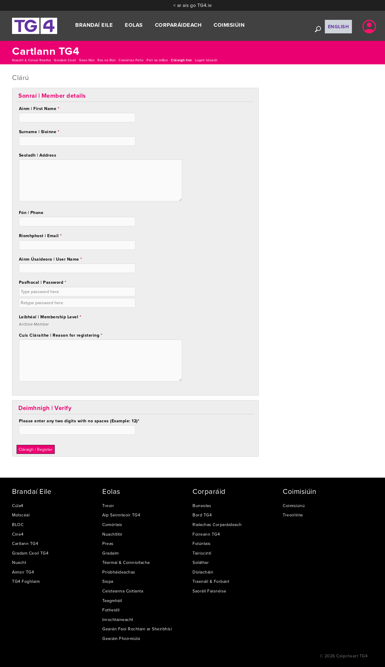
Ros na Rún (106, 60)
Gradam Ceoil (65, 60)
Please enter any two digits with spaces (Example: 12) (79, 421)
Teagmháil (112, 601)
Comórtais (112, 525)
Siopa (107, 581)
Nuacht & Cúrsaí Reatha (31, 60)
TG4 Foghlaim (26, 581)
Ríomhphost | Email (40, 236)
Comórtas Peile (131, 60)
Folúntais (201, 543)
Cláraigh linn (181, 60)
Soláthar (200, 562)
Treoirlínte (293, 515)
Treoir (108, 506)
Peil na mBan (157, 60)
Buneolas (201, 506)
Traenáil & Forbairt (210, 581)
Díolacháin (202, 572)
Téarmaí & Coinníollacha (126, 562)
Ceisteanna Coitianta (122, 591)
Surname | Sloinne (39, 132)
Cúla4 (17, 506)
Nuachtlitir (112, 534)
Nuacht (19, 562)
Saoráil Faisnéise (209, 591)
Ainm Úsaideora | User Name (50, 259)
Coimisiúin (229, 25)
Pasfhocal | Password (42, 282)
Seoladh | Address (38, 155)
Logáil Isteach (206, 60)
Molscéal (20, 515)
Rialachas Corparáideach (217, 525)
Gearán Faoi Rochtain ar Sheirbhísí (137, 629)
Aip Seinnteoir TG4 (121, 515)
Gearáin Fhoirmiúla (121, 638)
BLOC (17, 525)
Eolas (134, 25)
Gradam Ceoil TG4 (30, 553)
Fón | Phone (31, 213)
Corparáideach (178, 25)
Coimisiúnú (294, 506)
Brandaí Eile (94, 25)
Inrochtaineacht (117, 620)
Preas (108, 543)
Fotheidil (111, 610)
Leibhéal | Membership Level (50, 317)
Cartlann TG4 (25, 543)
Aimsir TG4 (23, 572)
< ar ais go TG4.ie (192, 5)
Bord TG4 (202, 515)
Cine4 (18, 534)
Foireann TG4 (206, 534)
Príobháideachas (118, 572)
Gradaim (110, 553)
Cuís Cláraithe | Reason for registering (61, 335)
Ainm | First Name (39, 109)
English (338, 26)
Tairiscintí (201, 553)
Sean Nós (86, 60)
